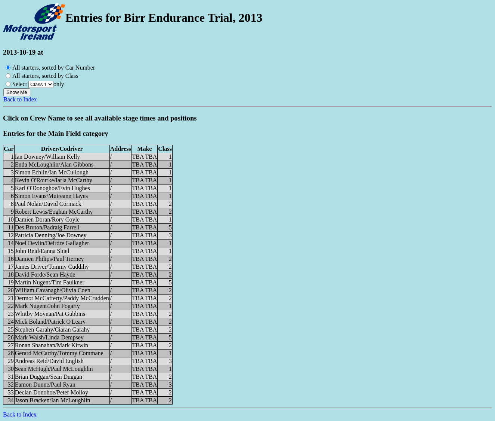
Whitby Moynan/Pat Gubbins (50, 314)
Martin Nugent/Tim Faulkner (49, 282)
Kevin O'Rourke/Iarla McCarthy (53, 180)
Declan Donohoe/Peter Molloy (51, 392)
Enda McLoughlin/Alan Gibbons (54, 164)
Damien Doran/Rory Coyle (47, 219)
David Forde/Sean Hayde (45, 274)
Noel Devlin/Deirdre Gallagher (52, 243)
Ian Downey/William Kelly (47, 156)
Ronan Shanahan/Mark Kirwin (51, 345)
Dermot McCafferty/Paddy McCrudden (62, 298)
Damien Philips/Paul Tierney (49, 259)
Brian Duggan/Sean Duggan (48, 376)
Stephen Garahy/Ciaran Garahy (52, 329)
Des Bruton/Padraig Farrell (47, 227)
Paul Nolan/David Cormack (48, 204)
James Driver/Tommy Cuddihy (52, 266)
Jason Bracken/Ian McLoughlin (52, 400)
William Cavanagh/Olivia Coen (52, 290)
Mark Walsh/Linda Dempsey (49, 337)
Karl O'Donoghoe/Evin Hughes (52, 188)
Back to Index (20, 99)
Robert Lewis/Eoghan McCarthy (54, 211)
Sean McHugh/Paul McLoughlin (54, 369)
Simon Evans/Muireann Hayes (51, 196)
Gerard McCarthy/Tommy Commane (59, 353)
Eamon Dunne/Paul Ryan (45, 384)
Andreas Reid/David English (49, 361)
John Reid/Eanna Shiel (42, 251)
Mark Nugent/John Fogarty (47, 306)
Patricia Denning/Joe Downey (51, 235)
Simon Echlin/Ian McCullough (52, 172)
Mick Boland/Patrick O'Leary (50, 321)
